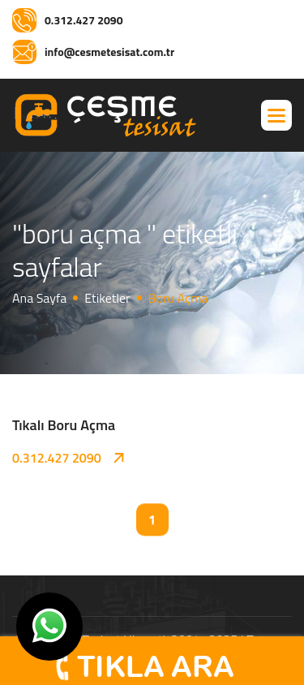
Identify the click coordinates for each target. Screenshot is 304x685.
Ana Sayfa (39, 298)
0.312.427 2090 (56, 457)
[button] (276, 115)
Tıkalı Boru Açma (63, 425)
